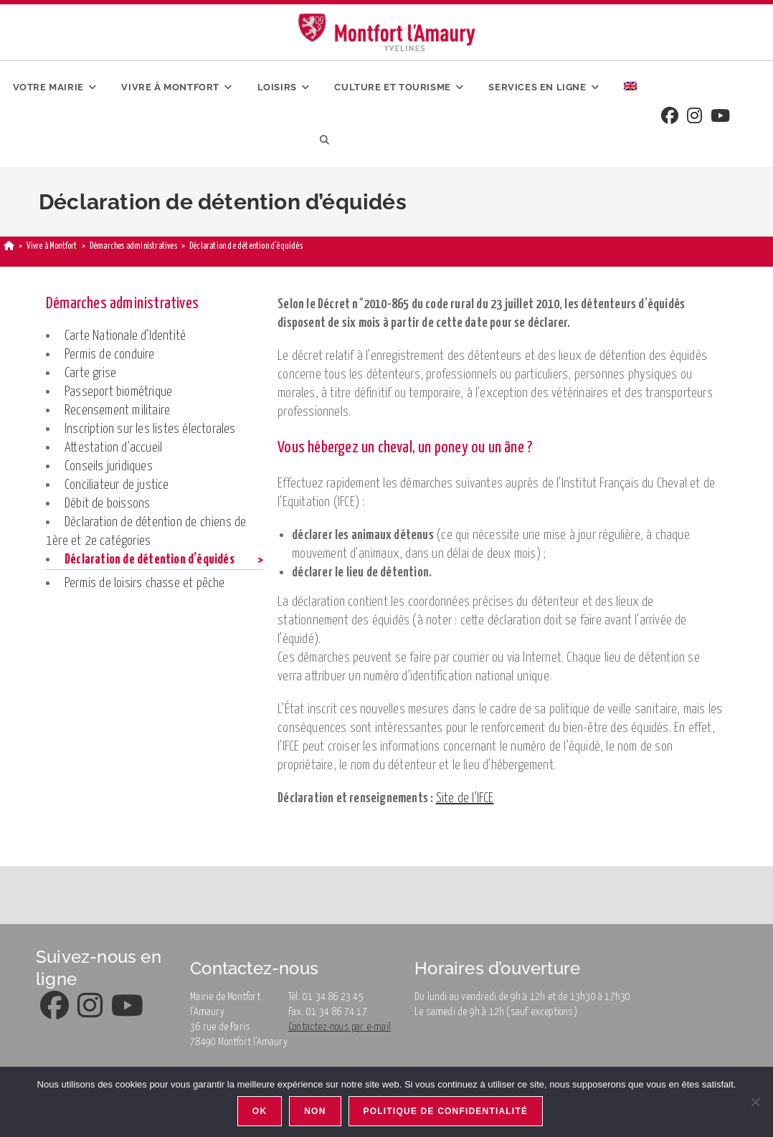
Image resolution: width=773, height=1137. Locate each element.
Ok (259, 1111)
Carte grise (90, 373)
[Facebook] (669, 117)
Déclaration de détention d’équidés (149, 559)
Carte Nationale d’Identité (125, 336)
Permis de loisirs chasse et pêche (145, 583)
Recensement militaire (117, 410)
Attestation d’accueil (113, 448)
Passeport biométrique (118, 392)
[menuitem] (630, 87)
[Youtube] (720, 117)
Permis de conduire (110, 354)
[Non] (755, 1102)
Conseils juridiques (109, 466)
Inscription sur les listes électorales (150, 429)
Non (315, 1111)
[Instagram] (694, 117)
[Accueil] (9, 246)
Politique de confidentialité (446, 1111)
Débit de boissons (107, 503)
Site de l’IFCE (465, 798)
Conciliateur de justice (117, 485)
